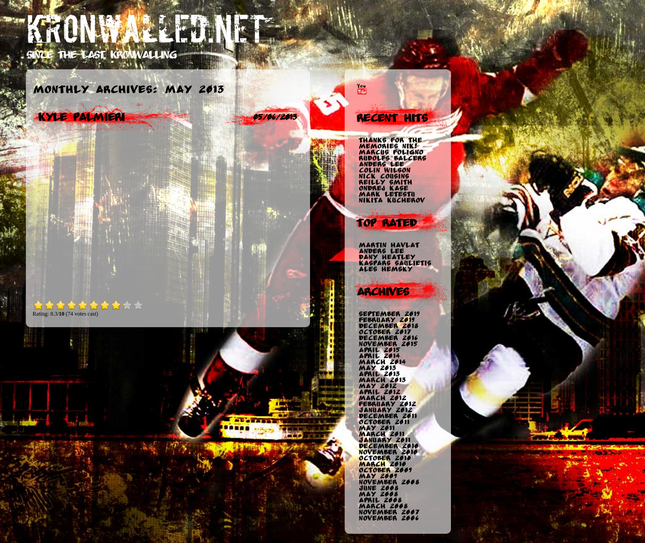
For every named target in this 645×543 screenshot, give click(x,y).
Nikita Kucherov (392, 200)
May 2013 (377, 368)
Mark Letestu (387, 194)
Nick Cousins (384, 176)
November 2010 (388, 452)
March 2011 (381, 434)
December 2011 (388, 416)
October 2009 (385, 470)
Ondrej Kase (383, 188)
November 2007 (389, 512)
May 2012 (377, 386)
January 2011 (384, 440)
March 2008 (383, 506)
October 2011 (384, 422)
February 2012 (387, 404)
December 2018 (388, 326)
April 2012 (379, 392)
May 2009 (378, 476)
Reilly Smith (385, 182)
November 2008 (389, 482)
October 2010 (385, 458)
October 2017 (385, 332)
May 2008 (378, 494)
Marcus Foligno (391, 152)
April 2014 (379, 356)
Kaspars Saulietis (395, 263)
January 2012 (385, 410)
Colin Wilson (384, 170)
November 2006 (389, 518)
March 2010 (382, 464)
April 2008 (380, 500)
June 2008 (378, 488)
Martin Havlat (389, 245)
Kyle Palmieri (80, 117)
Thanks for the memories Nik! (390, 143)
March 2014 (382, 362)
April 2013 (379, 374)
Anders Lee (381, 164)
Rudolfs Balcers (392, 158)
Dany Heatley (387, 257)
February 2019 (386, 320)
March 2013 (382, 380)
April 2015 (379, 350)
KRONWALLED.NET (145, 29)
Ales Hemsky (385, 269)
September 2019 (389, 314)
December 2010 (389, 446)
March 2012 (382, 398)
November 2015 (388, 344)
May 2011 (377, 428)
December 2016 (388, 338)
